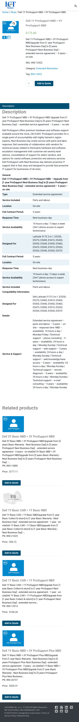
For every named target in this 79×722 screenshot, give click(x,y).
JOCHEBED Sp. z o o (13, 707)
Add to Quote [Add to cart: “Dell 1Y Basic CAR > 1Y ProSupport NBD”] (11, 623)
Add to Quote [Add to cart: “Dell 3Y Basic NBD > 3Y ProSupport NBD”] (11, 482)
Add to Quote (44, 83)
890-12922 (36, 74)
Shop (13, 12)
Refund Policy (23, 716)
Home (5, 12)
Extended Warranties (47, 68)
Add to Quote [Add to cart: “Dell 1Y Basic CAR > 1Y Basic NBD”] (11, 553)
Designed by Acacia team (29, 713)
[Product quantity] (30, 83)
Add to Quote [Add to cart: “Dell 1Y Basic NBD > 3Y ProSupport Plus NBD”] (11, 697)
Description (8, 106)
